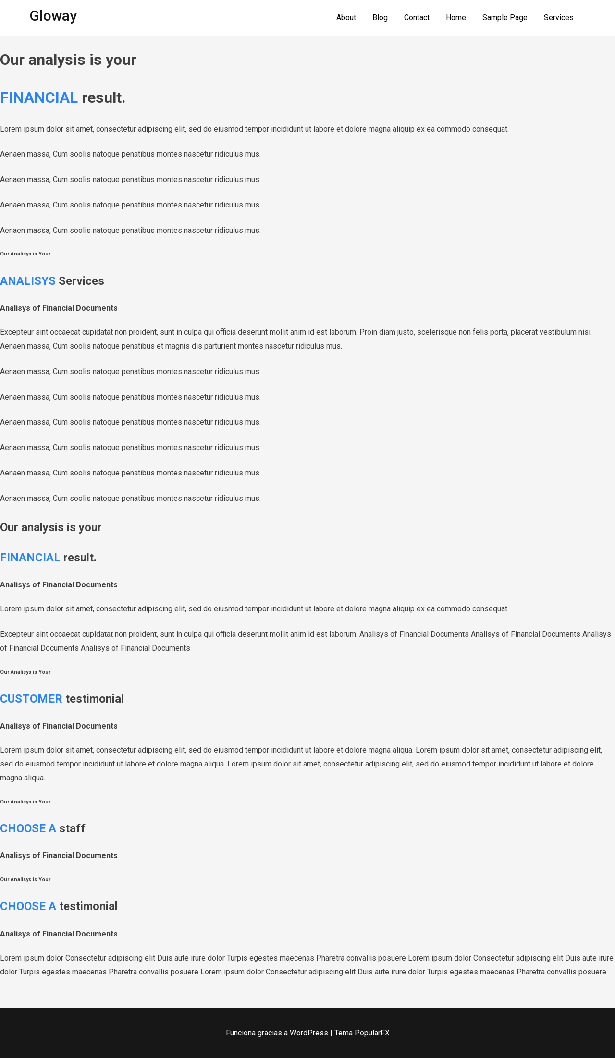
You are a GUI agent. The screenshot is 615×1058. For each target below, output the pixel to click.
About (346, 17)
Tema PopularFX (362, 1032)
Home (456, 17)
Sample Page (505, 17)
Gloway (53, 15)
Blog (380, 17)
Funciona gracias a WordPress (278, 1032)
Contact (417, 17)
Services (559, 17)
